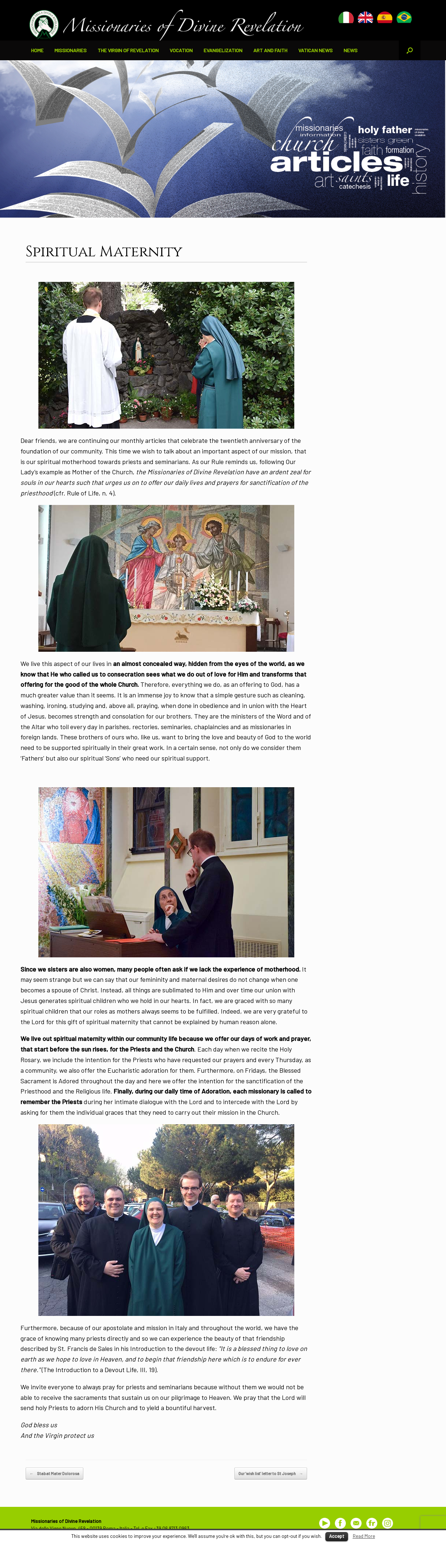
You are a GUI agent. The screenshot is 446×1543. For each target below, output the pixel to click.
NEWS (351, 50)
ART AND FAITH (270, 50)
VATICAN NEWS (315, 50)
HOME (37, 50)
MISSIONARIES (70, 50)
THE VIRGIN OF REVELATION (128, 50)
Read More (364, 1536)
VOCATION (181, 50)
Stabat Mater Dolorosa (54, 1473)
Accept (336, 1536)
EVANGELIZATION (223, 50)
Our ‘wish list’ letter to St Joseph (270, 1473)
